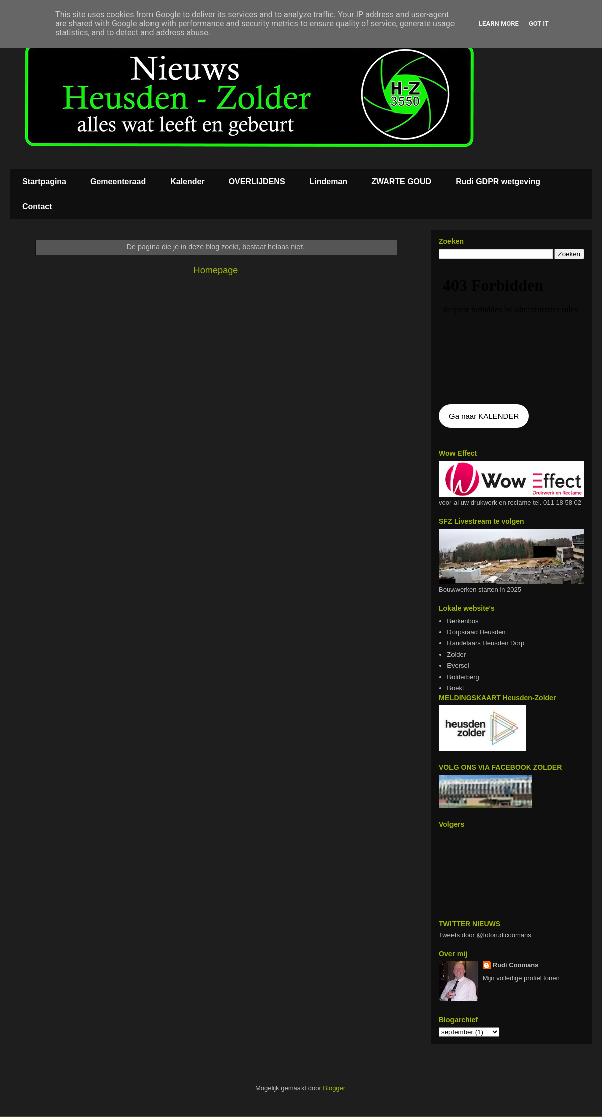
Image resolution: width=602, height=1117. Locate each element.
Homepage (216, 270)
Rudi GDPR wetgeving (498, 181)
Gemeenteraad (118, 181)
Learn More (499, 23)
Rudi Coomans (516, 965)
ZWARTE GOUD (401, 181)
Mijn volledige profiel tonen (521, 978)
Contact (37, 206)
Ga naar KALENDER (484, 416)
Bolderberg (463, 677)
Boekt (455, 688)
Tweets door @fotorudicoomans (485, 935)
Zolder (456, 654)
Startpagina (44, 181)
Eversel (458, 665)
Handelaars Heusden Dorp (485, 643)
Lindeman (329, 181)
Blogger (334, 1088)
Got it (539, 23)
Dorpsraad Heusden (476, 632)
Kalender (187, 181)
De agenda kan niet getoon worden (511, 332)
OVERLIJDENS (257, 181)
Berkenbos (462, 621)
